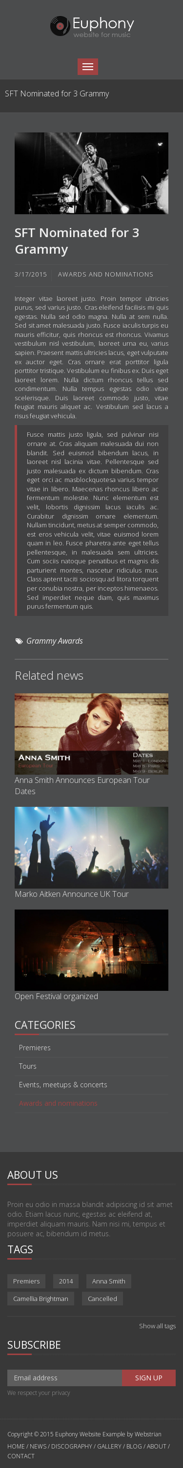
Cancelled (102, 1298)
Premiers (26, 1281)
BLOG (134, 1446)
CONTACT (21, 1456)
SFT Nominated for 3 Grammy (77, 240)
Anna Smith (108, 1281)
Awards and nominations (58, 1103)
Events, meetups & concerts (63, 1084)
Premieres (35, 1047)
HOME (16, 1446)
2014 (66, 1281)
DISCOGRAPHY (71, 1446)
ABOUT (156, 1446)
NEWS (38, 1446)
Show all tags (157, 1325)
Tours (28, 1066)
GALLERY (109, 1446)
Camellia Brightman (40, 1298)
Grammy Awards (54, 640)
